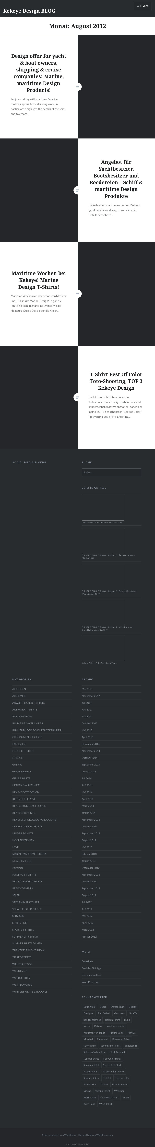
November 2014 (91, 750)
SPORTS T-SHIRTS (23, 929)
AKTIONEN (19, 688)
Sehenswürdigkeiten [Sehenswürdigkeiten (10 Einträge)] (94, 1052)
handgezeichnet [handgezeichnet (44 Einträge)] (92, 1019)
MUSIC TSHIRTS (21, 860)
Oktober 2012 (89, 881)
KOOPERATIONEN (23, 840)
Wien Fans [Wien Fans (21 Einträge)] (89, 1103)
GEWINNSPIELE (21, 771)
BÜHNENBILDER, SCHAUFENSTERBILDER (36, 730)
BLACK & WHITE (22, 716)
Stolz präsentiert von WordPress (59, 1134)
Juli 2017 (87, 702)
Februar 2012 (89, 936)
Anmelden (87, 961)
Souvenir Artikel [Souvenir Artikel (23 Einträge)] (112, 1058)
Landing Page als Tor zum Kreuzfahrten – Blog (102, 522)
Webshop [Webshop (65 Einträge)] (119, 1090)
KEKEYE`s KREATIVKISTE (27, 826)
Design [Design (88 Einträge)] (132, 1006)
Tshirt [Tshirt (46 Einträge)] (104, 1084)
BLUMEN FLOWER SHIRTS (27, 723)
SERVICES (18, 915)
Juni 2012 (87, 909)
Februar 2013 (89, 853)
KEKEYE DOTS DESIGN (25, 792)
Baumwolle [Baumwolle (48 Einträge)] (89, 1006)
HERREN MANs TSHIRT (26, 785)
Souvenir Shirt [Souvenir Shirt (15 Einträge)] (91, 1065)
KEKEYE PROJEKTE (23, 812)
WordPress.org (90, 982)
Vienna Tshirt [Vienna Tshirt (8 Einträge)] (102, 1090)
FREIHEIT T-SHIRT (23, 750)
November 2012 (91, 874)
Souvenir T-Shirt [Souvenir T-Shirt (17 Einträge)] (112, 1065)
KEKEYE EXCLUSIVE (24, 798)
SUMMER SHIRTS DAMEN (27, 943)
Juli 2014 (87, 778)
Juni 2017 (87, 709)
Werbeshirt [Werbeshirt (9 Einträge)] (89, 1097)
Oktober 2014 (89, 757)
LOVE (15, 847)
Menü (144, 5)
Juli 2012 (87, 902)
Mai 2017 (87, 716)
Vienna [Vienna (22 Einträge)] (87, 1090)
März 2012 (88, 929)
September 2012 (91, 888)
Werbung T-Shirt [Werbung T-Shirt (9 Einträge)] (109, 1097)
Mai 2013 (87, 847)
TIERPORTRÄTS (21, 957)
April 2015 (87, 737)
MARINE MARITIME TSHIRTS (29, 853)
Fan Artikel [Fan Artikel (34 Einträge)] (104, 1013)
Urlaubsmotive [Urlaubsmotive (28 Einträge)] (120, 1084)
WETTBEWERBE (22, 984)
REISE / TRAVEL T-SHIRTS (27, 881)
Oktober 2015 (89, 723)
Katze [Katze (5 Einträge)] (86, 1026)
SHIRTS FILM (19, 922)
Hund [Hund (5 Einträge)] (127, 1019)
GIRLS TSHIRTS (21, 778)
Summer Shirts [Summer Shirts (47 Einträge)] (91, 1078)
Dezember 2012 (91, 867)
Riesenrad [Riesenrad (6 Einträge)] (102, 1039)
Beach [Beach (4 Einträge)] (103, 1006)
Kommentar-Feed (91, 975)
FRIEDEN (17, 757)
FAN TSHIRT (19, 743)
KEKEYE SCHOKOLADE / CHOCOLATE (34, 819)
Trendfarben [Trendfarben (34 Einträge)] (90, 1084)
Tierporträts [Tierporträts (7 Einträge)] (122, 1078)
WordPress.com (104, 1134)
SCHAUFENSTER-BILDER (27, 909)
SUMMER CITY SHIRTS (25, 936)
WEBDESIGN (19, 970)
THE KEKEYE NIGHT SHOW (28, 950)
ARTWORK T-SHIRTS (24, 709)
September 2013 (91, 833)
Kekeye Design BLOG (29, 10)
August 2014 (89, 771)
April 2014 (87, 798)
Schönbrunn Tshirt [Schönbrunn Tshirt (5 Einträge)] (110, 1045)
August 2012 (89, 895)
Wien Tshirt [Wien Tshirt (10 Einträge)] (105, 1103)
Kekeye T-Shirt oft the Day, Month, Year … (99, 663)
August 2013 (89, 840)
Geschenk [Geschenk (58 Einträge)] (119, 1013)
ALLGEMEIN (19, 695)
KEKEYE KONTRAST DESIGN (29, 805)
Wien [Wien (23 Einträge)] (126, 1097)
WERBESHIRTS (21, 977)
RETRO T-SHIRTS (22, 888)
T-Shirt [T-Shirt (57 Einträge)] (107, 1078)
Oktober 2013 (89, 826)
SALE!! (16, 895)
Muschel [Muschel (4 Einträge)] (88, 1039)
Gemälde (17, 764)
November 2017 (91, 695)
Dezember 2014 (91, 743)
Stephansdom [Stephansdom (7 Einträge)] (90, 1071)
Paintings (17, 867)
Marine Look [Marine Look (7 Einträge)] (116, 1032)
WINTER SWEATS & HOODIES (29, 991)
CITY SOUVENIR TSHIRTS (27, 737)
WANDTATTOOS (22, 964)
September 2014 (91, 764)
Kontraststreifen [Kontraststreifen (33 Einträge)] (116, 1026)
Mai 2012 (87, 915)
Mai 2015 (87, 730)
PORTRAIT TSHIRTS (24, 874)
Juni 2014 (87, 785)
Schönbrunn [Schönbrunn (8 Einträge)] (89, 1045)
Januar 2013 (88, 860)
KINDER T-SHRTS (22, 833)
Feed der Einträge (91, 968)
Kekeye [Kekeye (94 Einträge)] (98, 1026)
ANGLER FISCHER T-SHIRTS (28, 702)
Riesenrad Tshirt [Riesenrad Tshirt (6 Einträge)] (121, 1039)
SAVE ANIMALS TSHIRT (25, 902)
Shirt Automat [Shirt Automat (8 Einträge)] (117, 1052)
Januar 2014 (88, 812)
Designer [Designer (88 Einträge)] (88, 1013)
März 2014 (88, 805)
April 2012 (87, 922)
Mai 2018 (87, 688)
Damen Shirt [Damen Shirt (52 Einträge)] (117, 1006)
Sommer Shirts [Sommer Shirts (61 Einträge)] (91, 1058)
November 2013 (91, 819)
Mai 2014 (87, 792)
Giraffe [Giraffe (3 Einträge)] (133, 1013)
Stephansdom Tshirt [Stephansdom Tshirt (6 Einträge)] (113, 1071)
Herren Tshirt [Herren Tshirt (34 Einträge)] (112, 1019)
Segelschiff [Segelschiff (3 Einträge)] (131, 1045)
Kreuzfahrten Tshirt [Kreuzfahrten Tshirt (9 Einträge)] (94, 1032)
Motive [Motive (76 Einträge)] (132, 1032)
